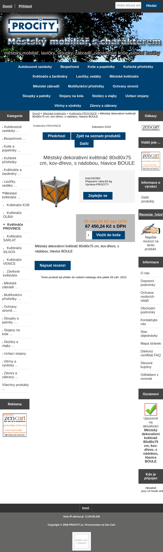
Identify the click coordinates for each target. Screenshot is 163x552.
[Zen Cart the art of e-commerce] (15, 425)
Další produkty (147, 199)
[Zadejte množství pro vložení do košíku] (89, 235)
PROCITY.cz (76, 524)
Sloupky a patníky (36, 96)
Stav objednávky (149, 333)
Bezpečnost (70, 67)
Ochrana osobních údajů (147, 296)
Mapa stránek (151, 343)
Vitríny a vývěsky (67, 105)
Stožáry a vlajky (104, 96)
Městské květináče (54, 113)
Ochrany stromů (125, 86)
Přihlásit (25, 6)
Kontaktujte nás (149, 322)
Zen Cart (110, 524)
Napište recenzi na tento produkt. (150, 237)
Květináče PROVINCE (83, 113)
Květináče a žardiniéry (50, 76)
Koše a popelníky (101, 67)
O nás (145, 273)
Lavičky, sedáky (88, 76)
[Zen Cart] (81, 549)
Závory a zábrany (103, 105)
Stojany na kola (71, 96)
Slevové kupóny (146, 365)
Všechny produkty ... (15, 386)
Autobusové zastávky (35, 67)
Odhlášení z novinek (149, 376)
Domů (7, 6)
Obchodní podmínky (148, 310)
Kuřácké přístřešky (138, 67)
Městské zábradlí (46, 86)
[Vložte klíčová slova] (128, 5)
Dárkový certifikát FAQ (151, 353)
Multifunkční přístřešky (86, 86)
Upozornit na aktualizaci (151, 433)
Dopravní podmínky (148, 283)
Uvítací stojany (137, 96)
